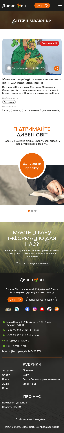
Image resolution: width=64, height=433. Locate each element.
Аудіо (5, 383)
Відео (5, 388)
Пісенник (28, 370)
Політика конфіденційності (32, 419)
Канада (16, 110)
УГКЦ (6, 110)
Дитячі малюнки (31, 110)
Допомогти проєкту (32, 165)
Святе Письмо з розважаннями (41, 379)
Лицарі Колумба (51, 110)
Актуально (9, 102)
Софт (26, 374)
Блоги (5, 379)
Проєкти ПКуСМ (11, 407)
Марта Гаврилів (20, 68)
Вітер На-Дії (30, 383)
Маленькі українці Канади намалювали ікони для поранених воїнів (31, 80)
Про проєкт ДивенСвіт (15, 402)
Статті (6, 374)
